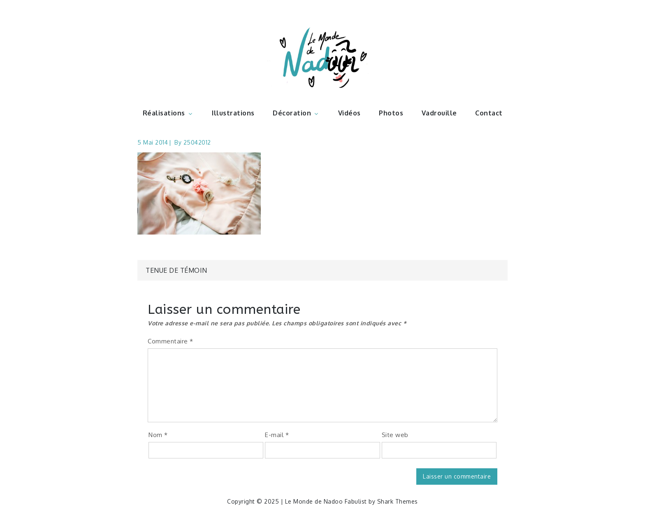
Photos (391, 113)
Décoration (296, 113)
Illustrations (233, 113)
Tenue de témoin (176, 270)
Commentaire (170, 341)
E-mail (277, 435)
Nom (158, 435)
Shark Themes (397, 501)
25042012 (197, 142)
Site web (395, 435)
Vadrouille (439, 113)
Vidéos (349, 113)
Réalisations (168, 113)
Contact (489, 113)
